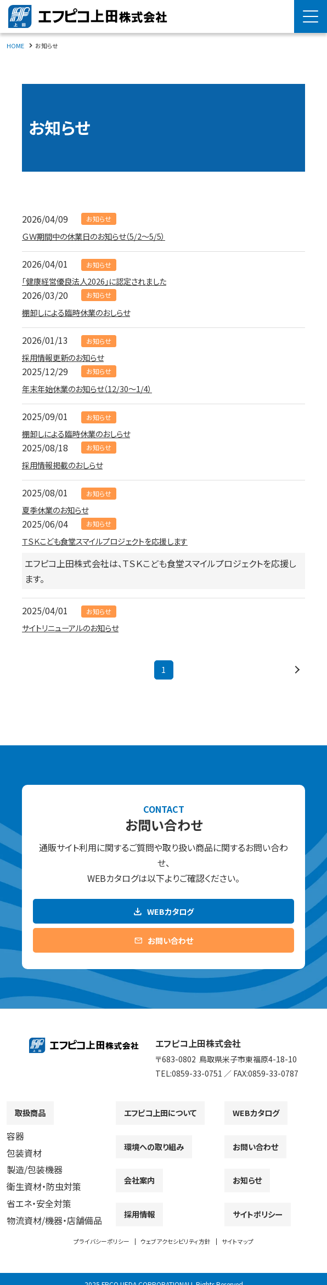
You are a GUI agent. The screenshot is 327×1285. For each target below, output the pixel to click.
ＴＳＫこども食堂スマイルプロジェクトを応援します (117, 540)
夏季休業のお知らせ (60, 509)
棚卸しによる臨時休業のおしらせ (83, 312)
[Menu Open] (310, 16)
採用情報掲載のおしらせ (68, 464)
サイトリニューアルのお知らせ (77, 627)
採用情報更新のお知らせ (69, 357)
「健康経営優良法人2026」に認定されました (104, 280)
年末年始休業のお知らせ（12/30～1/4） (96, 388)
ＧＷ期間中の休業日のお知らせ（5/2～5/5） (103, 235)
